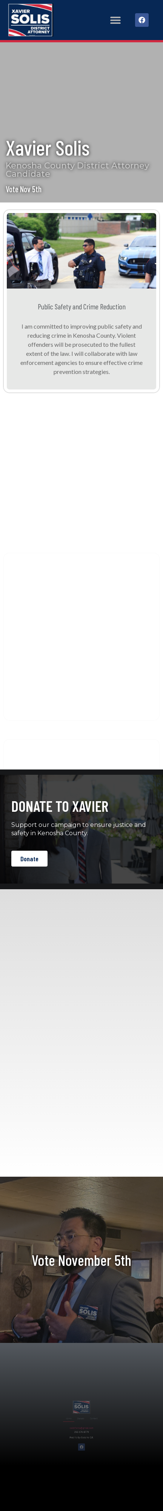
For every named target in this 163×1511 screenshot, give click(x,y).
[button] (115, 20)
